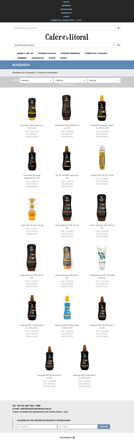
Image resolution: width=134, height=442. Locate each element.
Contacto (66, 13)
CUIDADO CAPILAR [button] (47, 53)
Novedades (66, 9)
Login (66, 17)
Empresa (66, 6)
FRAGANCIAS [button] (37, 58)
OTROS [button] (52, 58)
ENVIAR (103, 426)
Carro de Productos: (66, 20)
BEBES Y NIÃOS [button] (25, 53)
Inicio (66, 2)
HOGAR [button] (63, 58)
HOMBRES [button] (22, 58)
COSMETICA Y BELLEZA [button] (96, 53)
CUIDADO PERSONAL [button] (70, 53)
